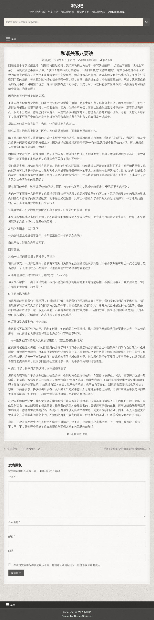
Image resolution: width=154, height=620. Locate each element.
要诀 (85, 434)
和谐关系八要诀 (77, 53)
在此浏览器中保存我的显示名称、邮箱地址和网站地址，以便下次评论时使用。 (58, 565)
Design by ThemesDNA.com (77, 616)
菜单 (13, 39)
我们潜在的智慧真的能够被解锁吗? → (127, 449)
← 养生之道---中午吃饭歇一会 (22, 449)
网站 (10, 551)
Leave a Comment (89, 60)
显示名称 (14, 522)
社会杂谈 (107, 60)
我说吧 (77, 5)
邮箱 (11, 537)
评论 (11, 477)
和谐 (79, 434)
